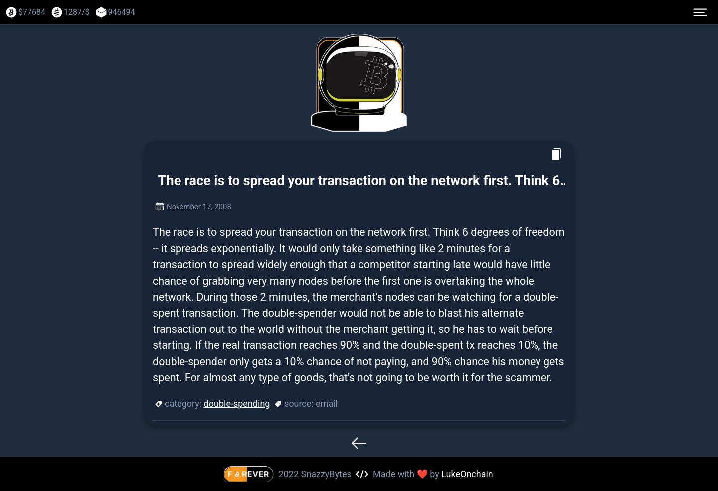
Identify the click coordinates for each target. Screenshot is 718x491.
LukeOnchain (467, 474)
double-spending (237, 403)
